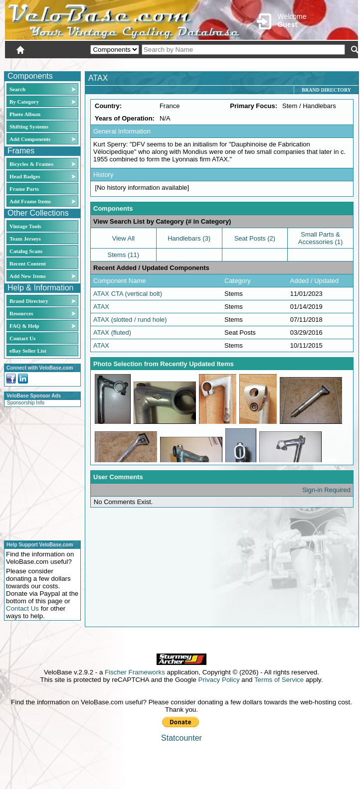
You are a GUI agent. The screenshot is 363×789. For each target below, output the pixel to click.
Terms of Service (279, 679)
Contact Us (22, 338)
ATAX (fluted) (112, 332)
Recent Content (27, 263)
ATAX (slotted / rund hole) (130, 319)
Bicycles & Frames (32, 164)
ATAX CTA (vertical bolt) (127, 293)
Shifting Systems (28, 127)
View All (123, 238)
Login (269, 63)
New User (302, 63)
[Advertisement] (39, 472)
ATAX (101, 306)
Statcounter (181, 738)
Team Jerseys (25, 239)
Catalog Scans (25, 251)
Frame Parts (24, 189)
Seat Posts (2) (254, 238)
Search (17, 89)
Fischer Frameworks (135, 672)
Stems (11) (124, 255)
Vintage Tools (25, 226)
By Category (24, 102)
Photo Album (24, 114)
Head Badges (24, 176)
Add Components (29, 139)
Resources (21, 313)
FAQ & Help (24, 326)
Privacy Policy (219, 679)
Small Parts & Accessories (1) (320, 238)
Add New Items (27, 276)
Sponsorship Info (25, 402)
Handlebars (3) (189, 238)
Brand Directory (28, 301)
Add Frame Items (30, 201)
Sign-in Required (326, 490)
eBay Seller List (27, 351)
